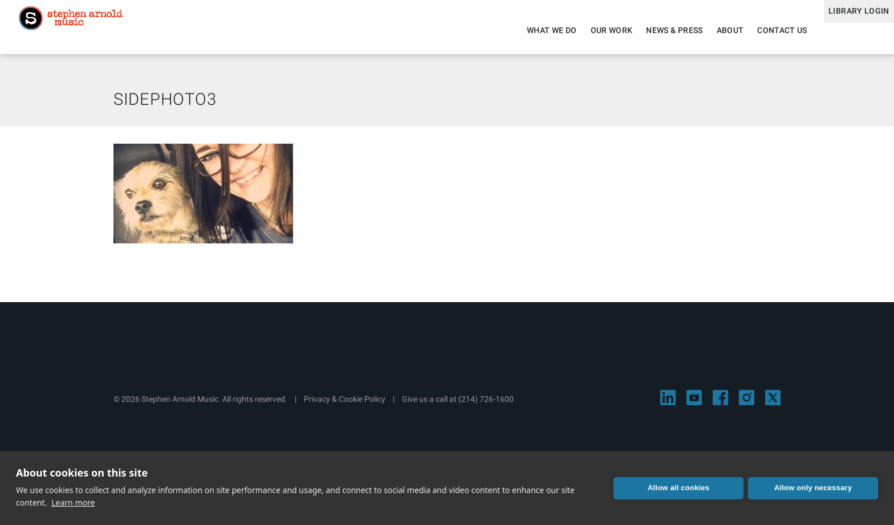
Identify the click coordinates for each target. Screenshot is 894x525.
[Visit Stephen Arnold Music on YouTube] (694, 404)
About (712, 30)
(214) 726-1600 (486, 405)
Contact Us (764, 30)
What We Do (534, 30)
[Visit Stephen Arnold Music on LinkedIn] (668, 404)
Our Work (593, 30)
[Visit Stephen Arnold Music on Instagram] (746, 404)
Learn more (73, 502)
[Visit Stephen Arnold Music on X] (773, 404)
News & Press (656, 30)
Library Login (849, 30)
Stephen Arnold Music (87, 30)
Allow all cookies (678, 487)
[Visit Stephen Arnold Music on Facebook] (720, 404)
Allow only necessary (813, 487)
